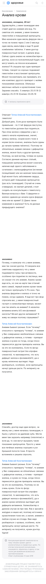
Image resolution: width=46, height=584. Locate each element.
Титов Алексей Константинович (26, 115)
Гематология (21, 11)
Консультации (7, 11)
